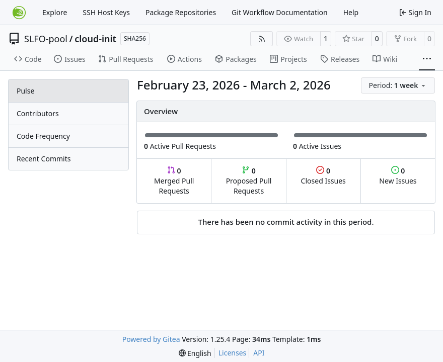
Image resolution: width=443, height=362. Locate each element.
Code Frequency (43, 136)
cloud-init (95, 39)
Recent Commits (43, 158)
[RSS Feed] (261, 38)
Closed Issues (323, 176)
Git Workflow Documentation (280, 12)
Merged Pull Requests (174, 181)
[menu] (398, 85)
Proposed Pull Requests (249, 181)
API (258, 352)
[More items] (427, 59)
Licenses (232, 352)
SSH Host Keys (106, 12)
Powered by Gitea (151, 339)
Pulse (25, 91)
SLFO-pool (45, 39)
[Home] (19, 13)
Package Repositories (180, 12)
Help (351, 12)
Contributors (38, 113)
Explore (54, 12)
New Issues (397, 176)
